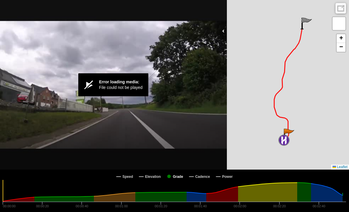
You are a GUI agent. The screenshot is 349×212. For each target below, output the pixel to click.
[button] (288, 134)
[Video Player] (113, 85)
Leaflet (340, 167)
